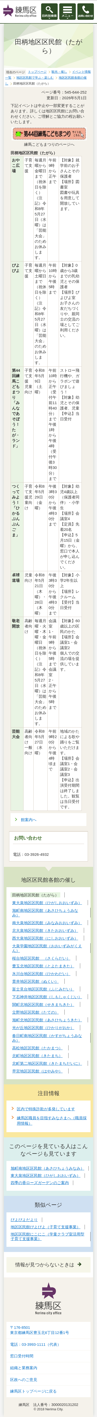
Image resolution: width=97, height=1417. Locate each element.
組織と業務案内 (23, 1368)
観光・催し (59, 72)
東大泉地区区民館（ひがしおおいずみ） (45, 1175)
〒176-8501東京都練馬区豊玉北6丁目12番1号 (39, 1330)
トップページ (37, 72)
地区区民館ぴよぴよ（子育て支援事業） (45, 1227)
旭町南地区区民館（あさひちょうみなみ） (47, 1168)
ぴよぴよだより (24, 1220)
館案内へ (28, 820)
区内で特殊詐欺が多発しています (46, 1109)
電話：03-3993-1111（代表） (35, 1344)
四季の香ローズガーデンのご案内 (40, 1182)
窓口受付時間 (21, 1356)
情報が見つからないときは (44, 1264)
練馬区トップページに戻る (33, 1391)
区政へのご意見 (23, 1380)
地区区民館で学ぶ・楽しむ (35, 77)
